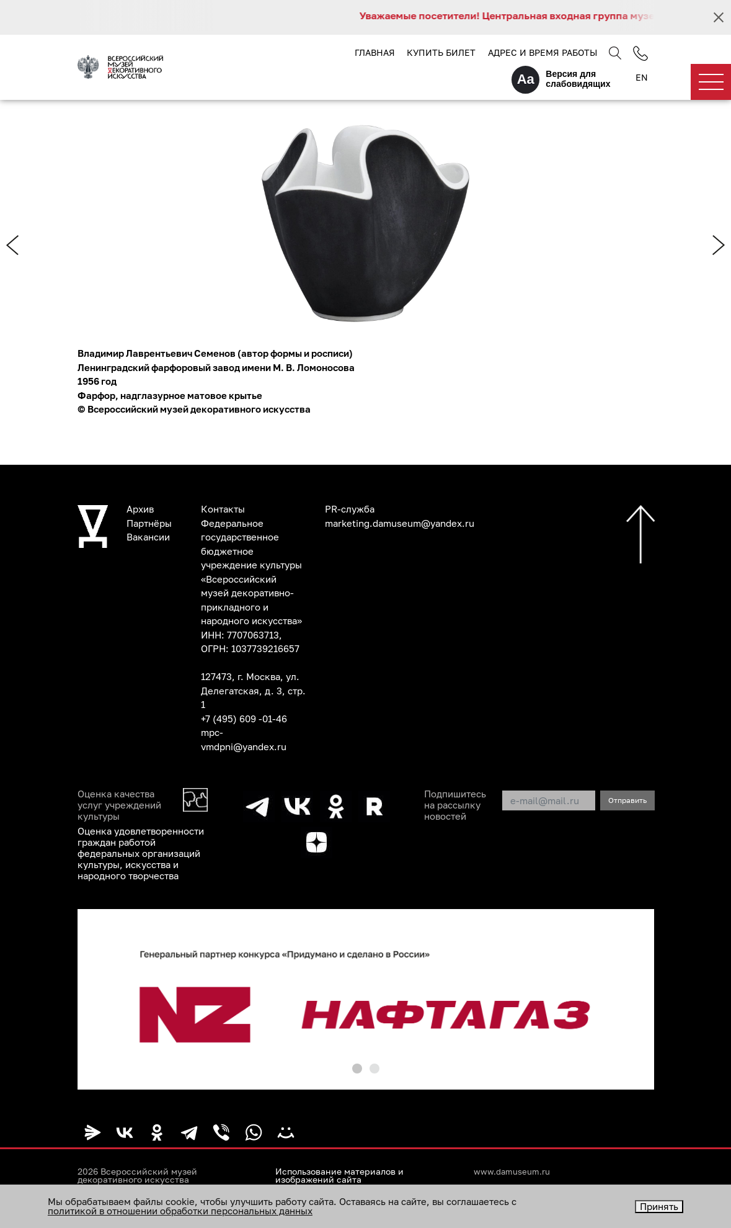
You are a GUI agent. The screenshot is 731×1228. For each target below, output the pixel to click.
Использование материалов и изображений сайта (339, 1176)
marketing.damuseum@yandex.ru (399, 523)
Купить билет (441, 52)
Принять (659, 1206)
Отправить (627, 800)
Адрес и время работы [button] (542, 52)
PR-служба (349, 508)
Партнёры (149, 523)
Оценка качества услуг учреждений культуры (119, 805)
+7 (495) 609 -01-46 (244, 718)
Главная (375, 52)
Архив (140, 508)
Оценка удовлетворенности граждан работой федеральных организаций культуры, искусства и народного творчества (141, 853)
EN (642, 77)
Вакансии (148, 536)
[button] (357, 1068)
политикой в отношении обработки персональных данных (180, 1210)
